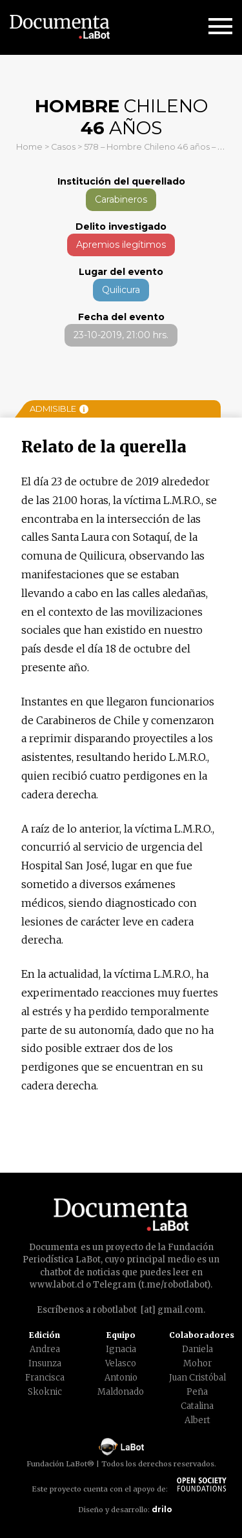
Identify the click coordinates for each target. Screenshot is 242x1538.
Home (29, 147)
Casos (63, 147)
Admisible (59, 408)
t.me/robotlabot (174, 1284)
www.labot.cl (57, 1284)
